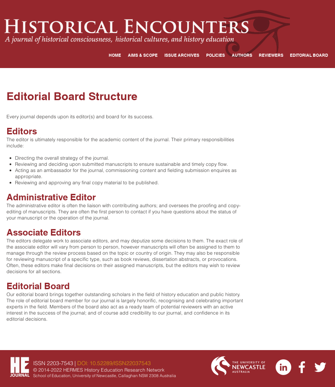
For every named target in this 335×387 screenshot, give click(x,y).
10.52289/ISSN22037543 (120, 363)
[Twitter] (320, 367)
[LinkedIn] (283, 367)
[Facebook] (302, 367)
